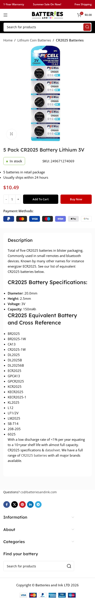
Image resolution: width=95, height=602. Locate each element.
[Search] (47, 27)
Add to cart (41, 199)
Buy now (76, 199)
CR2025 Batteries (70, 40)
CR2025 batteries (34, 455)
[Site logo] (47, 14)
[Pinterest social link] (22, 504)
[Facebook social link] (6, 504)
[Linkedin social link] (30, 504)
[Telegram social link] (38, 504)
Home (8, 40)
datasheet (52, 450)
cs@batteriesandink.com (38, 492)
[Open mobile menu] (5, 15)
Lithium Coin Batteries (34, 40)
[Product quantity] (12, 199)
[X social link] (14, 504)
